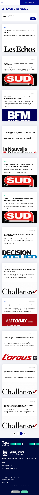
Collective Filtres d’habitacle (8, 476)
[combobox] (22, 15)
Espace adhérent (30, 2)
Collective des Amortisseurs (8, 479)
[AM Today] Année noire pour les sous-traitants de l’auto (19, 305)
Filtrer (32, 18)
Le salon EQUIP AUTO (6, 482)
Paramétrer (15, 491)
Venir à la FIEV (5, 470)
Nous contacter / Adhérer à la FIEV (9, 468)
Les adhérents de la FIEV (7, 465)
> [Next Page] (26, 433)
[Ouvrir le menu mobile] (2, 2)
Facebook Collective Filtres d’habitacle (10, 477)
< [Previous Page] (12, 433)
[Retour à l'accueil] (12, 2)
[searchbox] (21, 15)
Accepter (24, 491)
